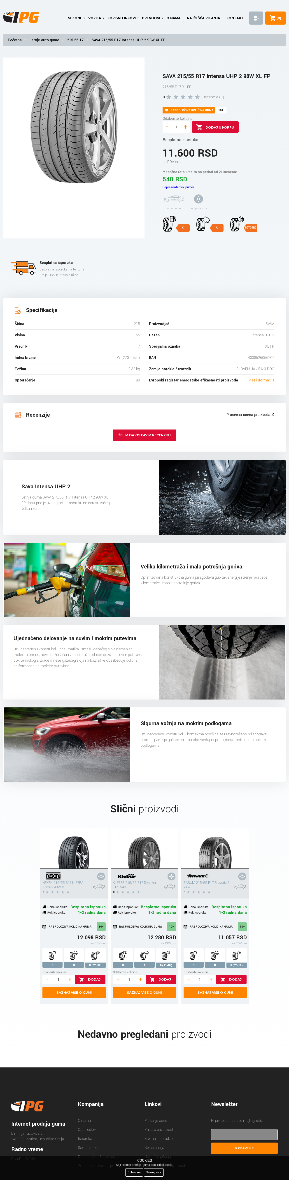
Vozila (94, 18)
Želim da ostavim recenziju (144, 435)
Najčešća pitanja (203, 18)
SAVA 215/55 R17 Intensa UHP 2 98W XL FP (128, 40)
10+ (101, 927)
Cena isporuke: (57, 907)
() (278, 18)
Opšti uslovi (87, 1129)
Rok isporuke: (56, 912)
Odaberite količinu (177, 118)
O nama (173, 18)
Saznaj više (153, 1172)
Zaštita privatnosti (159, 1129)
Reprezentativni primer (178, 187)
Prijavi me (244, 1148)
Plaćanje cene (155, 1120)
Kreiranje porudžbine (160, 1138)
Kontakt (235, 18)
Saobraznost (88, 1147)
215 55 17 (75, 40)
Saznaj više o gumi (74, 993)
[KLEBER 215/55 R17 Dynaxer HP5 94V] (144, 849)
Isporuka (85, 1138)
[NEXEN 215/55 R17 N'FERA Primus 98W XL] (74, 849)
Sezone (75, 18)
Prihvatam (134, 1172)
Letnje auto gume (44, 40)
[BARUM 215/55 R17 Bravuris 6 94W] (215, 849)
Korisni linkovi (121, 18)
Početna (15, 40)
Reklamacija (154, 1147)
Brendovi (151, 18)
